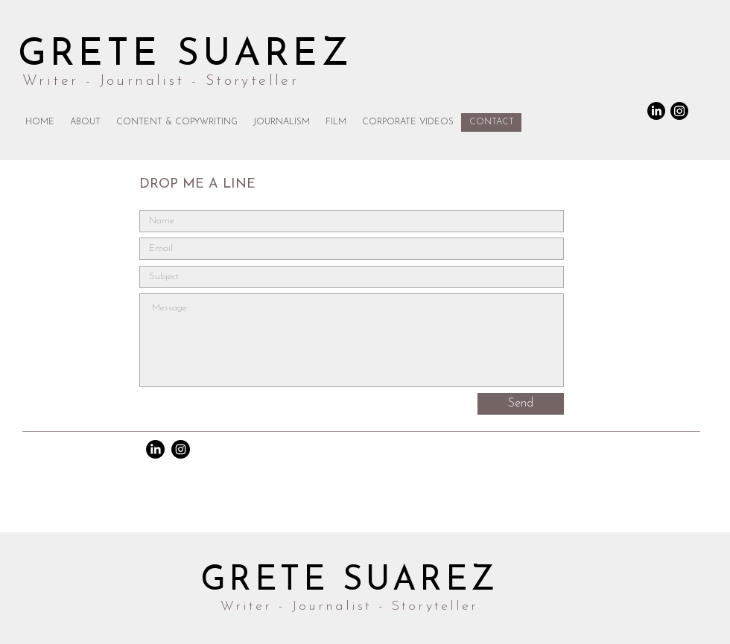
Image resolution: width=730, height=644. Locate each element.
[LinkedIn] (656, 111)
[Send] (520, 404)
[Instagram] (679, 111)
